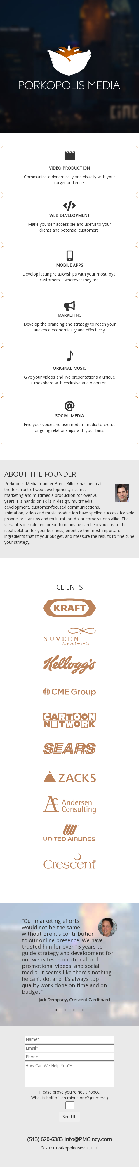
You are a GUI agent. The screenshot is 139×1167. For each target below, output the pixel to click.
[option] (69, 960)
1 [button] (56, 1011)
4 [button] (83, 1011)
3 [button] (74, 1011)
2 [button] (65, 1011)
